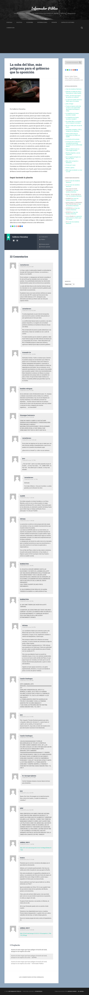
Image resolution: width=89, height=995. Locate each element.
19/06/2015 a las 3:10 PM (26, 716)
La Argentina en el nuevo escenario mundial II (72, 118)
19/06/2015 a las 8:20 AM (29, 310)
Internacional (42, 22)
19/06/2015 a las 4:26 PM (26, 810)
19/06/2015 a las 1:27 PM (29, 460)
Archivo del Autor (13, 240)
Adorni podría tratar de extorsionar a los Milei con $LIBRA (73, 135)
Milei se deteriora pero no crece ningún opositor (72, 149)
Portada (9, 22)
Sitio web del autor (17, 240)
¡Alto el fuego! (69, 103)
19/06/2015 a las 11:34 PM (27, 844)
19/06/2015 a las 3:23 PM (26, 737)
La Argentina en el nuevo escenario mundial (72, 114)
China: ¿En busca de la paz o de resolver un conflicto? (73, 96)
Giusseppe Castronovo (27, 415)
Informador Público (44, 8)
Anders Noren (72, 991)
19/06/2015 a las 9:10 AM (26, 390)
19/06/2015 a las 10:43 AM (29, 440)
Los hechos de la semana (72, 139)
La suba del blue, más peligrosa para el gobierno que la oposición (29, 68)
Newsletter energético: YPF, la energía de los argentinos (73, 130)
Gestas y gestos (70, 167)
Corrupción (10, 27)
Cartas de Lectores (67, 22)
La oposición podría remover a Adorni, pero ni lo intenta (74, 100)
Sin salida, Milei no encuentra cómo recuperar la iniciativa (73, 122)
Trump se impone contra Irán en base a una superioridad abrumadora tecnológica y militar (73, 108)
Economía (29, 22)
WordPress (38, 991)
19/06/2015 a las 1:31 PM (31, 479)
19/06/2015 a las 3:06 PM (26, 680)
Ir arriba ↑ (81, 991)
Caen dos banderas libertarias (73, 89)
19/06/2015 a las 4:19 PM (29, 777)
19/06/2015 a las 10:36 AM (27, 417)
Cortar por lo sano (70, 165)
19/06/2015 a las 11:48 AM (27, 520)
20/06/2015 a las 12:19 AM (27, 859)
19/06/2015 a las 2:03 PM (26, 601)
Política (19, 22)
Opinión (54, 22)
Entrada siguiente (45, 246)
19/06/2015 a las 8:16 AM (26, 266)
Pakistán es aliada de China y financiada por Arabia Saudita (73, 92)
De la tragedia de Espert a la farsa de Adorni (73, 157)
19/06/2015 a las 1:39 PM (29, 354)
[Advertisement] (44, 42)
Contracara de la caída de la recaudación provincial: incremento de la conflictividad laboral (74, 144)
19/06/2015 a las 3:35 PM (26, 793)
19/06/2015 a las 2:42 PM (29, 627)
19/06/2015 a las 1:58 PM (26, 565)
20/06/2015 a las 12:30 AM (27, 930)
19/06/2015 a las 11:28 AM (27, 497)
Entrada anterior (45, 244)
